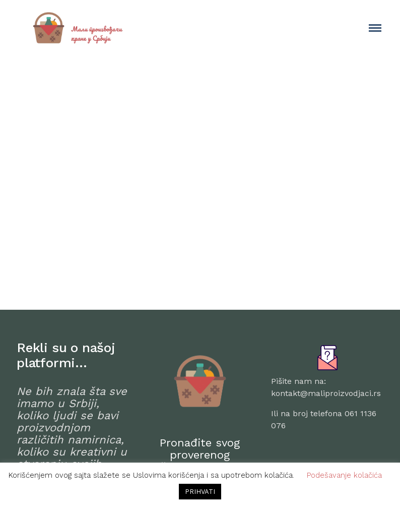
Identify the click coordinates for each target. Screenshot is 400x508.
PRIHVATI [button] (200, 491)
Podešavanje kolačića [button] (344, 475)
